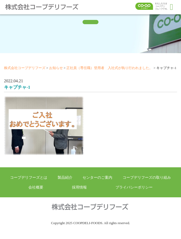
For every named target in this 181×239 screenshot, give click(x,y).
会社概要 (35, 187)
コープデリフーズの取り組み (147, 177)
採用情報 (79, 187)
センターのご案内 (97, 177)
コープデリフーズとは (28, 177)
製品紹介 (65, 177)
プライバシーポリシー (134, 187)
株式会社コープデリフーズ (45, 7)
